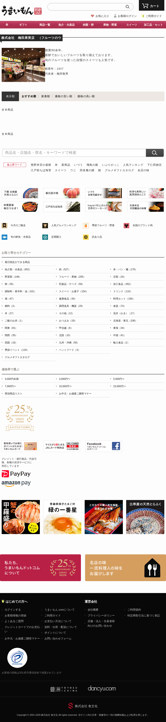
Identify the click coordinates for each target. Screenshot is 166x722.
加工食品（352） (122, 284)
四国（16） (11, 342)
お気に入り (102, 16)
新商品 (66, 164)
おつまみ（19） (68, 320)
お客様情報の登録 (15, 615)
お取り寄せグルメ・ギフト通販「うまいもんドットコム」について (40, 567)
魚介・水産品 (66, 24)
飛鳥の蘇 (92, 164)
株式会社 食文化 (86, 706)
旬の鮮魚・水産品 (21, 236)
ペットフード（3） (69, 349)
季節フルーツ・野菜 (103, 225)
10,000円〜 (65, 386)
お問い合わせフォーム (58, 638)
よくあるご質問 (14, 621)
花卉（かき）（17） (124, 313)
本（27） (10, 313)
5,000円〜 (118, 379)
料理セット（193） (124, 298)
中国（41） (119, 335)
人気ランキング (133, 164)
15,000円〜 (119, 386)
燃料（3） (10, 306)
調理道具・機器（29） (71, 306)
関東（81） (11, 328)
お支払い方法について (58, 621)
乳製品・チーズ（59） (71, 284)
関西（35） (11, 335)
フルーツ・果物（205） (72, 276)
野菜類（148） (13, 276)
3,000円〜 (64, 379)
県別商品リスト (13, 393)
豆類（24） (119, 276)
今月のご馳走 (18, 225)
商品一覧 (44, 24)
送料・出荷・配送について (60, 627)
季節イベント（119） (17, 349)
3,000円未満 (12, 379)
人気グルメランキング (63, 225)
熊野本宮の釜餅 (41, 164)
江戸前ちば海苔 (41, 170)
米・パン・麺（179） (125, 269)
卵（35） (10, 284)
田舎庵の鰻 (87, 170)
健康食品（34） (68, 298)
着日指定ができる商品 (17, 262)
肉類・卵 (88, 24)
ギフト (23, 24)
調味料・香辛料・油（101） (20, 291)
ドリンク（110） (122, 291)
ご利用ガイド (154, 16)
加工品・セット (153, 24)
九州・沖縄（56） (69, 342)
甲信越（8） (66, 328)
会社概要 (93, 609)
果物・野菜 (110, 24)
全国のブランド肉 (143, 225)
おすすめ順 (29, 96)
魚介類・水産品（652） (18, 269)
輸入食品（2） (121, 342)
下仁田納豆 (154, 164)
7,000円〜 (10, 386)
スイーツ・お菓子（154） (73, 291)
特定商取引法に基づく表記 (143, 615)
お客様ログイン (127, 16)
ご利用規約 (134, 609)
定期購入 (56, 236)
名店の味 (143, 170)
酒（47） (10, 298)
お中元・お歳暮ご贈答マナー (75, 393)
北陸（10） (65, 335)
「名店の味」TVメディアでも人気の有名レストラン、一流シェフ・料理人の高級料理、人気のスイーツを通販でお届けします (125, 567)
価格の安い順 (63, 96)
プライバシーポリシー (101, 615)
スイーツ (131, 24)
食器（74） (119, 306)
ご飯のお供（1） (14, 320)
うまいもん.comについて (59, 609)
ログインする (13, 609)
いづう (78, 164)
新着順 (45, 96)
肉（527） (65, 269)
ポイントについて (55, 632)
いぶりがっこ (110, 164)
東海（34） (119, 328)
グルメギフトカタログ (119, 170)
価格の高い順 (86, 96)
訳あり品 (97, 236)
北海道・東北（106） (125, 320)
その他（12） (66, 313)
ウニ (73, 170)
